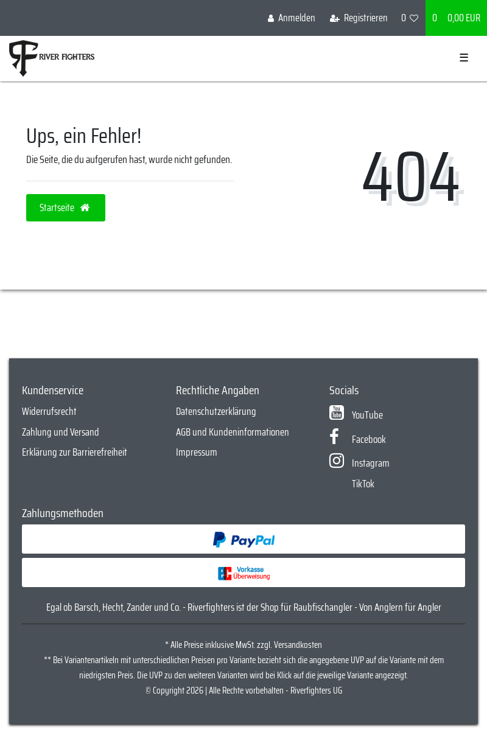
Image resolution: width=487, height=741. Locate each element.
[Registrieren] (358, 18)
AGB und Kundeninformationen (232, 432)
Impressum (196, 452)
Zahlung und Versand (60, 432)
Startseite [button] (66, 207)
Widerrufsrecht (49, 411)
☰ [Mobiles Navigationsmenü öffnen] (464, 57)
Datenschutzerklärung (216, 411)
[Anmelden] (291, 18)
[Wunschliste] (410, 18)
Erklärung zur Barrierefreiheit (74, 452)
